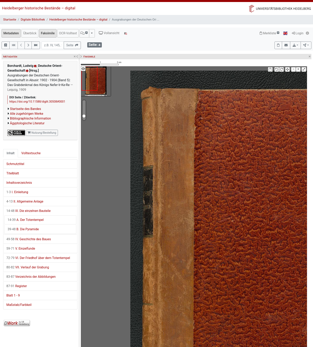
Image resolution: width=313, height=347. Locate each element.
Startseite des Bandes (25, 109)
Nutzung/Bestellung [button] (42, 132)
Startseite (9, 19)
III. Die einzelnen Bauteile (28, 211)
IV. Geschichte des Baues (28, 239)
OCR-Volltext (68, 33)
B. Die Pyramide (23, 229)
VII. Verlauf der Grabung (27, 267)
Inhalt (11, 153)
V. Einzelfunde (20, 248)
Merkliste (269, 33)
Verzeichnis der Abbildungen (31, 277)
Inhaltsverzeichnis (19, 183)
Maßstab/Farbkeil (19, 305)
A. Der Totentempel (26, 220)
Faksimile (48, 33)
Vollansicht (109, 33)
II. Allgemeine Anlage (24, 201)
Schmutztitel (15, 164)
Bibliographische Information (30, 118)
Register (16, 286)
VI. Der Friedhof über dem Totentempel (38, 258)
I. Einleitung (17, 192)
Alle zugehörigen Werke (26, 114)
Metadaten (11, 33)
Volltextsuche (31, 153)
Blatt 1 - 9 (13, 295)
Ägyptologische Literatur (27, 123)
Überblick (30, 33)
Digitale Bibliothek (33, 19)
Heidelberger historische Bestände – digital (38, 8)
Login (297, 33)
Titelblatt (12, 173)
